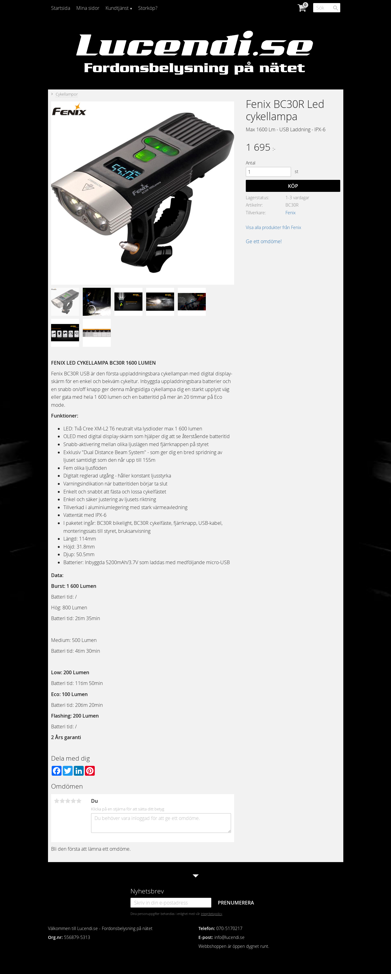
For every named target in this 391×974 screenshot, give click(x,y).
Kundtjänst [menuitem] (117, 8)
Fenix (290, 213)
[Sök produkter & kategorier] (326, 7)
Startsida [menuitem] (60, 8)
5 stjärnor (79, 801)
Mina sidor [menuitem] (87, 8)
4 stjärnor (73, 801)
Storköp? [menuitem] (148, 8)
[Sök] (335, 8)
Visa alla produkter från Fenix (273, 227)
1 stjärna (57, 801)
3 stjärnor (68, 801)
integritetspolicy (211, 914)
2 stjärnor (62, 801)
